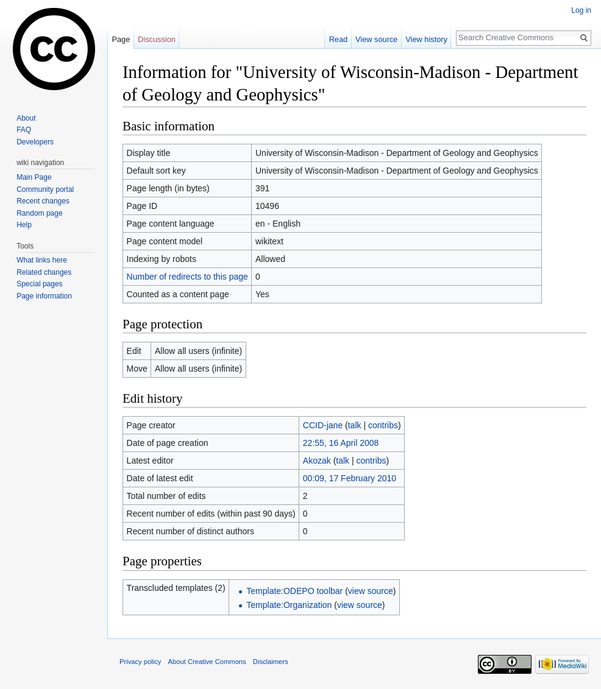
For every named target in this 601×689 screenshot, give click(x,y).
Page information (44, 296)
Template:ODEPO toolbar (294, 591)
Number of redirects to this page (187, 276)
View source (376, 39)
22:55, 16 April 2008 (341, 443)
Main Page (33, 177)
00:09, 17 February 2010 (349, 478)
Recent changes (42, 201)
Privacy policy (140, 661)
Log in (581, 10)
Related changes (43, 272)
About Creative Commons (207, 661)
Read (338, 39)
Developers (35, 142)
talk (354, 425)
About (25, 118)
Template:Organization (289, 605)
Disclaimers (270, 661)
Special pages (39, 284)
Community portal (45, 189)
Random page (39, 213)
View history (426, 39)
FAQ (23, 129)
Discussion (157, 39)
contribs (383, 425)
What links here (41, 260)
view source (370, 591)
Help (24, 225)
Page (121, 39)
